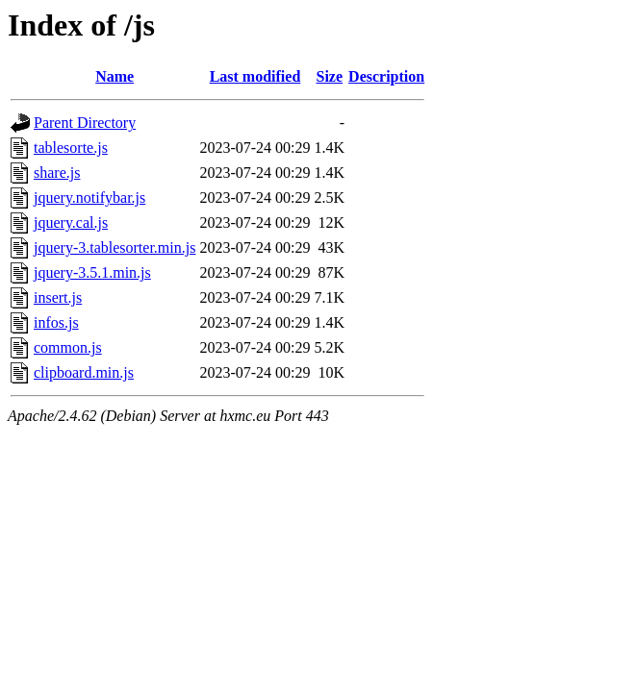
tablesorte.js (71, 147)
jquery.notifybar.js (89, 197)
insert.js (58, 297)
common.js (68, 347)
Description (386, 76)
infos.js (56, 322)
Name (114, 76)
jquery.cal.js (71, 222)
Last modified (255, 76)
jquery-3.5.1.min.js (92, 272)
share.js (57, 172)
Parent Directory (85, 122)
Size (330, 76)
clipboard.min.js (84, 372)
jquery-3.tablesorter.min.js (114, 247)
